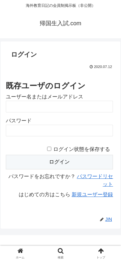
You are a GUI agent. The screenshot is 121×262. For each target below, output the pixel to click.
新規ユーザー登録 (92, 194)
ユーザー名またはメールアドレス (44, 96)
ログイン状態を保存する (81, 149)
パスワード (19, 120)
